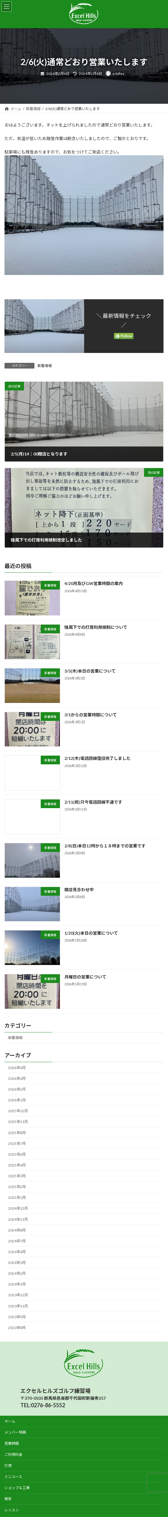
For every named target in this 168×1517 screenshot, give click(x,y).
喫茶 (8, 1499)
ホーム (9, 1421)
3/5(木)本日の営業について (90, 670)
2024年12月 (18, 1208)
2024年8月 (17, 1230)
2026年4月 (17, 1067)
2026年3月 (17, 1078)
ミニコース (13, 1476)
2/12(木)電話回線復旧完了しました (97, 758)
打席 (8, 1465)
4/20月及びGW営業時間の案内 (93, 583)
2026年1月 (17, 1100)
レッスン (11, 1510)
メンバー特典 (15, 1432)
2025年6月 (17, 1154)
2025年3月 (17, 1176)
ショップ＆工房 (17, 1488)
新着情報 (44, 365)
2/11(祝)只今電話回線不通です (93, 802)
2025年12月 (18, 1111)
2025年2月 (17, 1186)
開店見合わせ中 (79, 889)
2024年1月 (17, 1284)
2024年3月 (17, 1262)
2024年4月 (17, 1252)
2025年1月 (17, 1197)
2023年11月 (18, 1306)
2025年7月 (17, 1143)
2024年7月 (17, 1241)
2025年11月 (18, 1122)
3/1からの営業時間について (90, 714)
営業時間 (11, 1443)
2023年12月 (18, 1295)
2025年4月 (17, 1165)
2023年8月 (17, 1327)
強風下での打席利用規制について (95, 627)
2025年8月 (17, 1132)
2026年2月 (17, 1089)
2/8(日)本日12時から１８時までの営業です (105, 845)
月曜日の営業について (85, 976)
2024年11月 (18, 1219)
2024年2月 (17, 1273)
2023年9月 (17, 1317)
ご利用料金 (13, 1454)
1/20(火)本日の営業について (91, 933)
